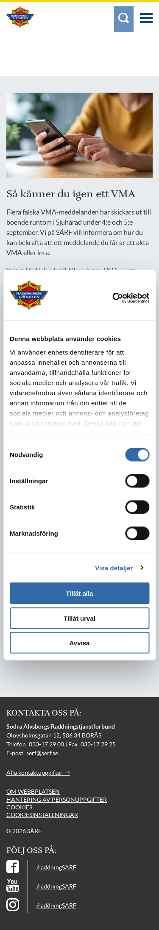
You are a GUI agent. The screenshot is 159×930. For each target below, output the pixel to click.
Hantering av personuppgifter (56, 799)
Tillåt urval (79, 618)
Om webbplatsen (33, 791)
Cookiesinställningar (42, 815)
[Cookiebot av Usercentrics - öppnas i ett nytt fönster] (125, 298)
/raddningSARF (56, 867)
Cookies (19, 807)
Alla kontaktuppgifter (38, 772)
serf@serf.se (42, 753)
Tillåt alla (79, 593)
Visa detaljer (114, 567)
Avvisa (80, 643)
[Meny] (146, 13)
